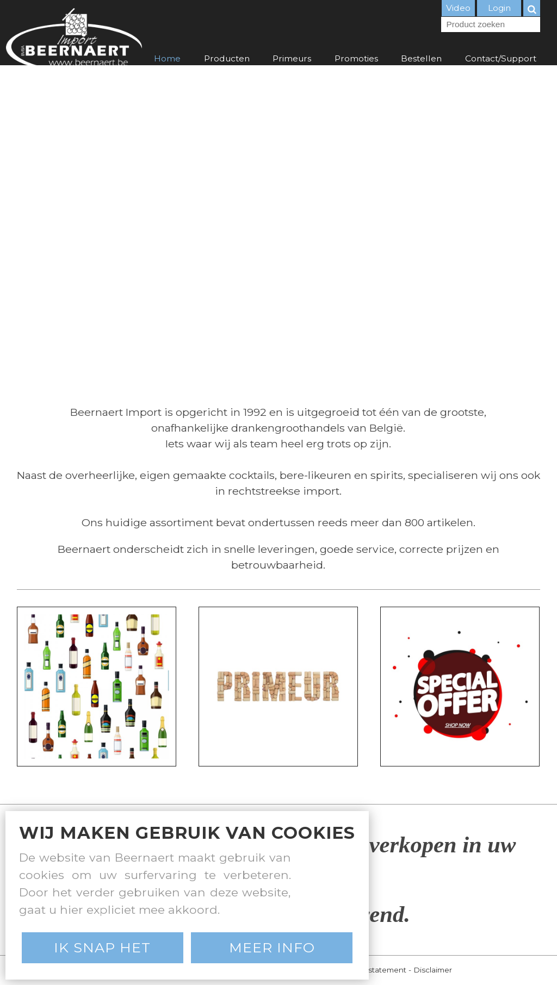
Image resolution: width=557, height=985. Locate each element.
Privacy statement (373, 969)
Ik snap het (102, 947)
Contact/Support (500, 58)
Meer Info (272, 947)
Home (167, 58)
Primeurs (292, 58)
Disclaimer (432, 969)
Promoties (356, 58)
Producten (227, 58)
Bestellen (421, 58)
